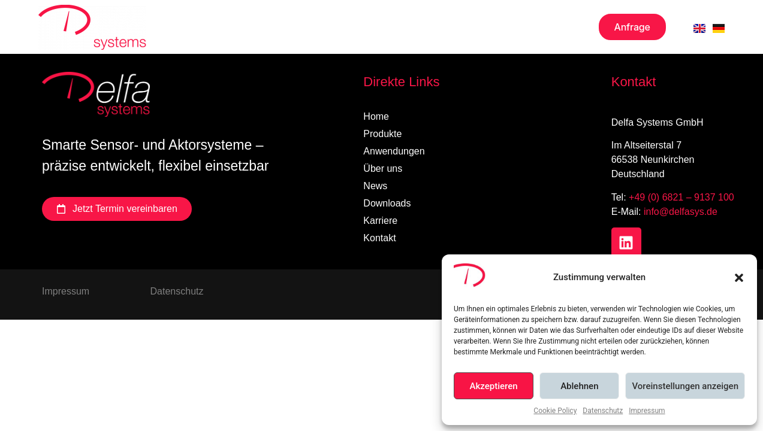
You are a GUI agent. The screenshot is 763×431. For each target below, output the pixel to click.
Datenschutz (603, 410)
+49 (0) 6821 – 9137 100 (681, 197)
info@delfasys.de (680, 212)
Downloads (413, 27)
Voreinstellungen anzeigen (685, 386)
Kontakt (553, 27)
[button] (739, 278)
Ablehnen (579, 386)
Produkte (200, 27)
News (344, 27)
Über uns (279, 27)
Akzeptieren (494, 386)
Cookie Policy (555, 410)
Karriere (487, 27)
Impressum (647, 410)
